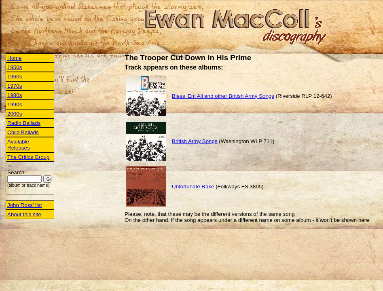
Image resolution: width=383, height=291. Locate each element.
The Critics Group (28, 157)
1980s (14, 95)
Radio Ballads (23, 123)
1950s (14, 67)
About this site (24, 214)
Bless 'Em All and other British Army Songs (223, 96)
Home (14, 58)
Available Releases (18, 145)
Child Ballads (23, 132)
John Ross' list (24, 205)
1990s (14, 104)
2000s (14, 114)
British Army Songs (195, 141)
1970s (14, 86)
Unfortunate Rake (193, 186)
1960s (14, 77)
